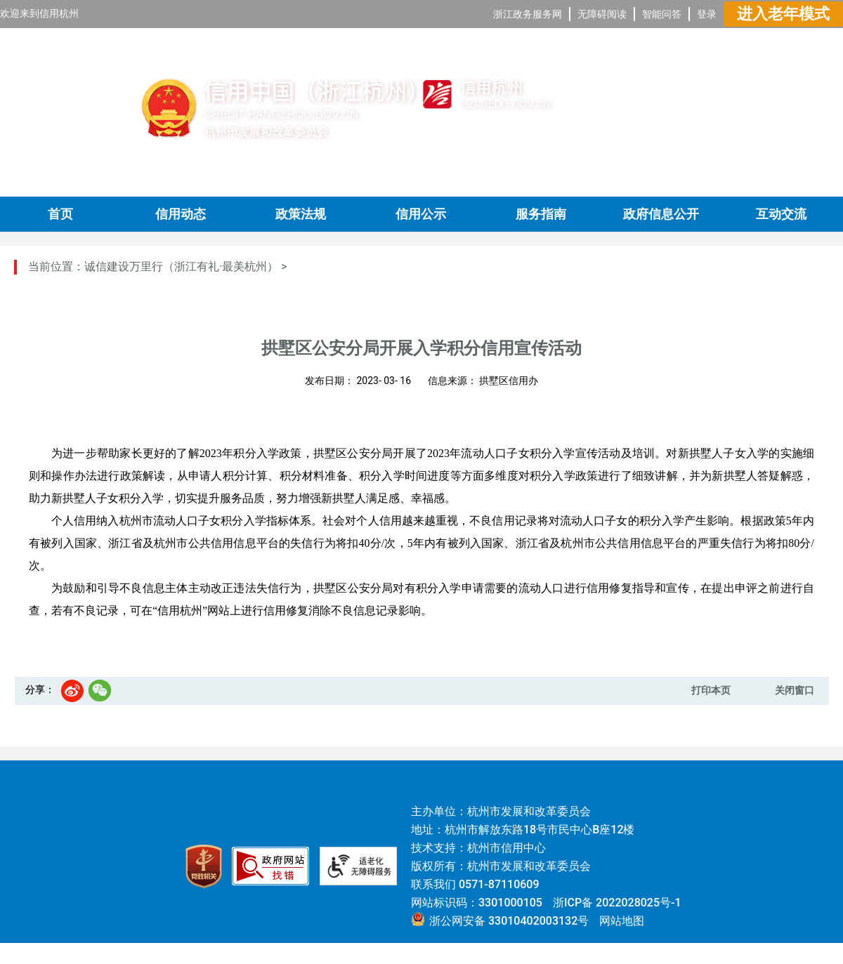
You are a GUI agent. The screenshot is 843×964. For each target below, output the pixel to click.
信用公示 (421, 214)
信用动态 (180, 214)
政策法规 (300, 214)
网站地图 (621, 920)
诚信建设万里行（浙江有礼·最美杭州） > (185, 266)
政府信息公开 (661, 214)
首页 (60, 214)
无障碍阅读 (602, 14)
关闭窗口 (794, 690)
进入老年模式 (783, 13)
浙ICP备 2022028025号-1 (617, 902)
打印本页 (711, 690)
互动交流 (781, 214)
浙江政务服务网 (527, 14)
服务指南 (541, 214)
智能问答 (661, 14)
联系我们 (433, 884)
